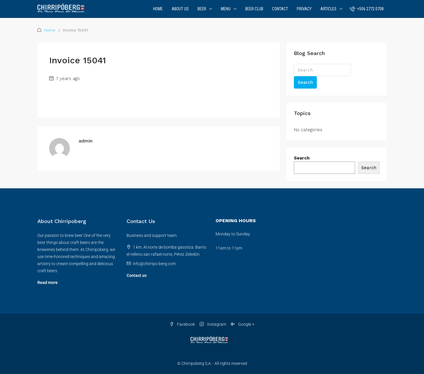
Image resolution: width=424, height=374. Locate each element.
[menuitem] (367, 9)
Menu (226, 8)
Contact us (137, 275)
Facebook (182, 324)
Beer (202, 8)
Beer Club (254, 8)
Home (158, 8)
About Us (180, 8)
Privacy (304, 8)
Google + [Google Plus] (242, 324)
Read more (47, 282)
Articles (328, 8)
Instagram (213, 324)
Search (305, 82)
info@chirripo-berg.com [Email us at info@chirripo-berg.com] (154, 263)
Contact (280, 8)
